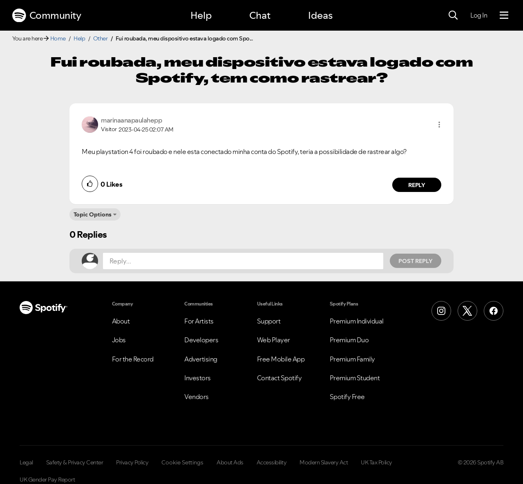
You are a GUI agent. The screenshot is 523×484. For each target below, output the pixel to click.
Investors (197, 377)
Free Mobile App (281, 359)
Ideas (320, 15)
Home (58, 38)
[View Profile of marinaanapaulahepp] (131, 120)
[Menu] (504, 15)
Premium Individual (357, 321)
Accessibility (272, 462)
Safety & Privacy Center (74, 462)
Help (201, 15)
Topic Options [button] (93, 214)
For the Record (133, 359)
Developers (201, 339)
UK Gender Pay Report (47, 479)
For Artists (199, 321)
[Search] (453, 15)
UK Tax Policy (376, 462)
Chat (259, 15)
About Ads (230, 462)
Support (269, 321)
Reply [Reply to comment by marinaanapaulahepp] (417, 185)
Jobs (119, 339)
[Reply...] (243, 261)
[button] (439, 124)
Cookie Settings (182, 462)
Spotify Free (347, 396)
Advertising (200, 359)
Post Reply (415, 261)
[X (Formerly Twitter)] (467, 311)
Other (100, 38)
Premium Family (352, 359)
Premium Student (355, 377)
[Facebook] (493, 311)
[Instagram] (441, 311)
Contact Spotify (279, 377)
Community (46, 15)
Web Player (273, 339)
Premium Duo (349, 339)
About (121, 321)
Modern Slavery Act (323, 462)
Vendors (196, 396)
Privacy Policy (132, 462)
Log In (478, 15)
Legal (26, 462)
